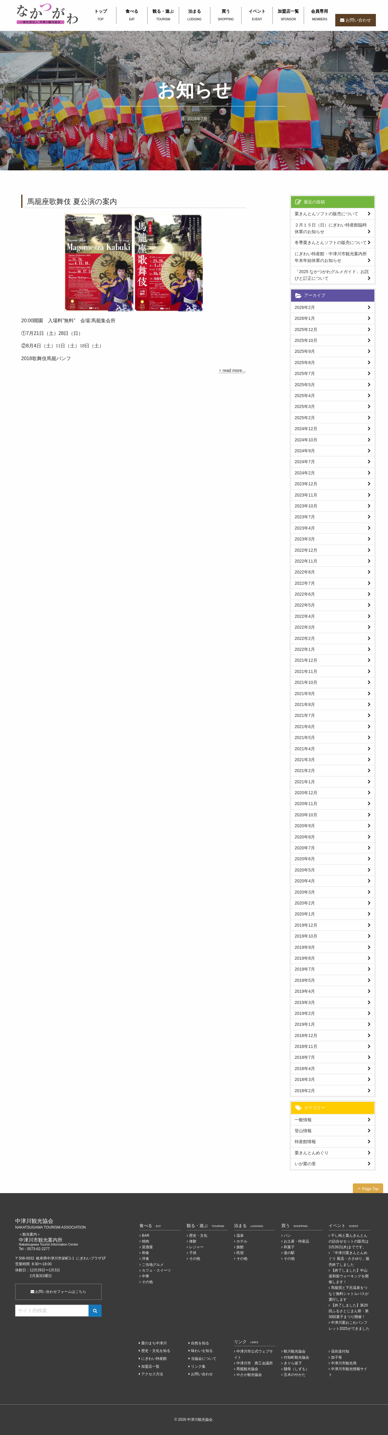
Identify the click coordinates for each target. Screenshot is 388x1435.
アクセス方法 (152, 1374)
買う (225, 15)
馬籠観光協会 (247, 1369)
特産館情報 (305, 1141)
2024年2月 (305, 472)
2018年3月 (305, 1079)
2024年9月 (305, 450)
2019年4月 (305, 991)
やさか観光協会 (249, 1375)
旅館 (240, 1247)
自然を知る (200, 1343)
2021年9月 (305, 693)
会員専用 (319, 15)
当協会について (203, 1358)
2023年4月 (305, 528)
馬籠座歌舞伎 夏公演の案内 (72, 201)
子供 (192, 1253)
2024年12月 (306, 428)
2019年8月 (305, 958)
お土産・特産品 (296, 1241)
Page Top (370, 1188)
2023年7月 (305, 516)
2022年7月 (305, 583)
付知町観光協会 (296, 1357)
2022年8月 (305, 572)
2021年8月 (305, 704)
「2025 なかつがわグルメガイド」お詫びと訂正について (332, 275)
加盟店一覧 (288, 15)
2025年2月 (305, 417)
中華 (145, 1276)
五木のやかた (295, 1375)
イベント (257, 15)
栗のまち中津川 (154, 1343)
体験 (192, 1241)
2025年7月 (305, 373)
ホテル (241, 1241)
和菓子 (289, 1247)
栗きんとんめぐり (312, 1152)
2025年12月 (306, 329)
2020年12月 (306, 792)
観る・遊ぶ (163, 15)
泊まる (194, 15)
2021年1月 (305, 781)
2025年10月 (306, 340)
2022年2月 (305, 638)
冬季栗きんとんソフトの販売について (331, 242)
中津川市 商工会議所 (254, 1363)
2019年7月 (305, 969)
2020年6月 (305, 858)
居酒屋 (147, 1247)
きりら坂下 (293, 1363)
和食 (145, 1253)
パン (287, 1235)
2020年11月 (306, 803)
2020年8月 (305, 837)
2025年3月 (305, 406)
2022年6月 (305, 594)
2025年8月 (305, 362)
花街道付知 (340, 1351)
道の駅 (289, 1253)
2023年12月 (306, 483)
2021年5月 (305, 737)
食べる (131, 15)
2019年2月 (305, 1013)
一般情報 (303, 1119)
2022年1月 (305, 649)
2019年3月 (305, 1002)
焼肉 (145, 1241)
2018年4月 (305, 1068)
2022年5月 (305, 605)
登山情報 (303, 1130)
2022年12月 (306, 550)
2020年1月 (305, 914)
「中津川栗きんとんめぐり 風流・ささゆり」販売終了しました (349, 1258)
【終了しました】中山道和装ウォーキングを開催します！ (349, 1276)
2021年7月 (305, 715)
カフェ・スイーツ (156, 1270)
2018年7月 (305, 1057)
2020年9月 (305, 825)
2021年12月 (306, 660)
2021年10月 (306, 682)
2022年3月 (305, 627)
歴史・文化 (198, 1235)
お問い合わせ (358, 20)
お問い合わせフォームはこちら (58, 1291)
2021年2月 (305, 770)
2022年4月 (305, 616)
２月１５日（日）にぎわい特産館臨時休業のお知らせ (331, 228)
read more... (234, 370)
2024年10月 (306, 439)
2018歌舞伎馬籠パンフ (46, 358)
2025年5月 (305, 384)
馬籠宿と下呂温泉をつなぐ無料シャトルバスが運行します (349, 1293)
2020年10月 (306, 814)
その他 (147, 1282)
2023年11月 (306, 495)
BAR (145, 1235)
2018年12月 (306, 1035)
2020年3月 (305, 892)
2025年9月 (305, 351)
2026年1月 (305, 318)
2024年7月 (305, 461)
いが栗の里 (305, 1163)
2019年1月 (305, 1024)
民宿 (240, 1253)
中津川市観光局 (343, 1363)
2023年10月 (306, 505)
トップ (100, 15)
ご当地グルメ (153, 1265)
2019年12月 (306, 925)
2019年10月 (306, 936)
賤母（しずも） (296, 1369)
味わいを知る (202, 1351)
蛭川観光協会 (295, 1351)
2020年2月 (305, 903)
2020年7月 (305, 847)
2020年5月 (305, 870)
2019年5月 (305, 980)
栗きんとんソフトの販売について (326, 213)
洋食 (145, 1258)
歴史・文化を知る (155, 1351)
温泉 (240, 1235)
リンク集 (198, 1366)
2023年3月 (305, 539)
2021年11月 (306, 671)
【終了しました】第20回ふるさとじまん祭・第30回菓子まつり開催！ (349, 1311)
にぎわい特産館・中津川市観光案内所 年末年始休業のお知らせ (333, 257)
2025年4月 (305, 395)
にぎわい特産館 (154, 1358)
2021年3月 (305, 759)
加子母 (336, 1357)
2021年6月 (305, 726)
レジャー (196, 1247)
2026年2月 (305, 307)
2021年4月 (305, 748)
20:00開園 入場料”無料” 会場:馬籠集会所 (68, 320)
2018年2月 (305, 1090)
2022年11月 (306, 561)
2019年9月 (305, 947)
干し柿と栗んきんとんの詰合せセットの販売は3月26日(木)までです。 (349, 1241)
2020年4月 (305, 880)
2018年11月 (306, 1046)
